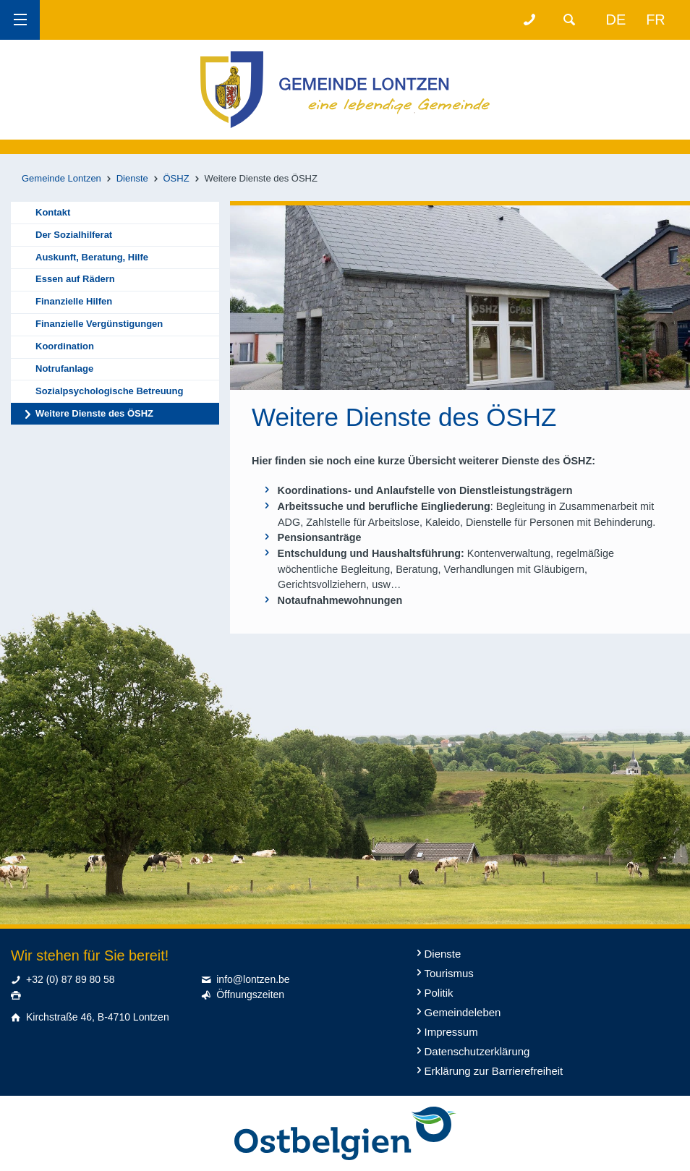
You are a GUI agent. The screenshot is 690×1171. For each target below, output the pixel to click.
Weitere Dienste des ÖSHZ (94, 413)
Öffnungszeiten (250, 994)
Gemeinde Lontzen (61, 178)
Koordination (64, 346)
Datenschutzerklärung (477, 1051)
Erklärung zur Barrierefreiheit (494, 1071)
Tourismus (449, 973)
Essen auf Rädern (75, 278)
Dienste (132, 178)
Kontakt (52, 212)
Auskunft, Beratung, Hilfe (91, 257)
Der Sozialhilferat (73, 234)
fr (655, 19)
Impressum (451, 1032)
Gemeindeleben (463, 1012)
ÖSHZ (176, 178)
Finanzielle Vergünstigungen (99, 323)
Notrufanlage (64, 368)
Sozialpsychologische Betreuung (109, 391)
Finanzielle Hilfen (73, 301)
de (616, 19)
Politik (439, 993)
